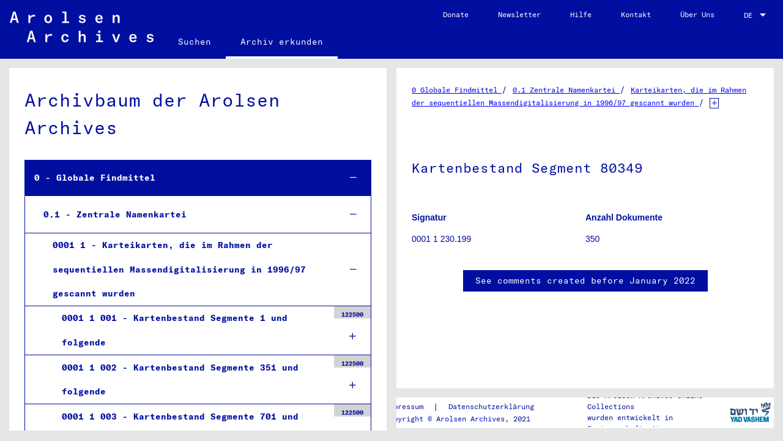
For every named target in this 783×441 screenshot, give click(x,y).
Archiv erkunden (281, 41)
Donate (456, 14)
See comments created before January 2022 (585, 280)
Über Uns (697, 14)
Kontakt (636, 14)
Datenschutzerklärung (491, 406)
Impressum (404, 406)
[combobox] (756, 15)
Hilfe (581, 14)
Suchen (194, 41)
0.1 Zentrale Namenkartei (566, 89)
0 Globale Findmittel (457, 89)
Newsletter (519, 14)
